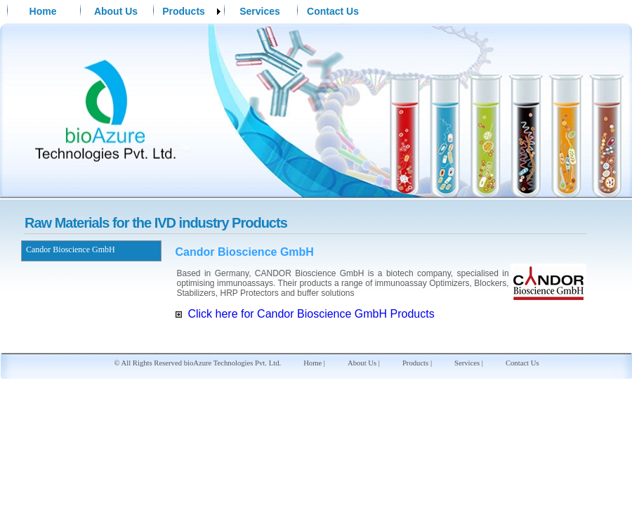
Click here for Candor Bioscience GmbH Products (305, 314)
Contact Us (333, 11)
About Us (116, 11)
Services (259, 11)
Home (43, 11)
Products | (417, 363)
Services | (468, 363)
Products (183, 11)
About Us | (364, 363)
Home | (314, 363)
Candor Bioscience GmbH (70, 249)
